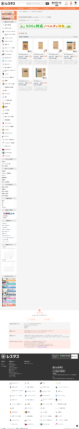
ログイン (3, 364)
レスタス (20, 11)
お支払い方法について (6, 235)
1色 (35, 58)
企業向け (3, 179)
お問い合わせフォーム (28, 363)
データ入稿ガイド (45, 8)
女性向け (3, 161)
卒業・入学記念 (5, 191)
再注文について (59, 8)
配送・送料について (5, 231)
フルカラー (4, 207)
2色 (2, 205)
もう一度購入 (3, 366)
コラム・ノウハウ (5, 241)
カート (2, 363)
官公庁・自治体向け (6, 181)
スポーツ (4, 175)
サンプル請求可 (24, 58)
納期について (4, 233)
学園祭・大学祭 (5, 193)
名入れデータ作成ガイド (6, 229)
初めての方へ (7, 8)
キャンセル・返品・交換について (8, 237)
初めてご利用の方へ (5, 225)
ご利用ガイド (4, 223)
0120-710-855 (58, 2)
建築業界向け (4, 177)
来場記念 (3, 189)
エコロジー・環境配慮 (6, 173)
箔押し (3, 200)
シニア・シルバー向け (6, 163)
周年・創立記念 (5, 195)
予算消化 (4, 171)
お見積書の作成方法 (33, 8)
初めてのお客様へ (32, 319)
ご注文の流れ (20, 8)
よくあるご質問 (71, 8)
